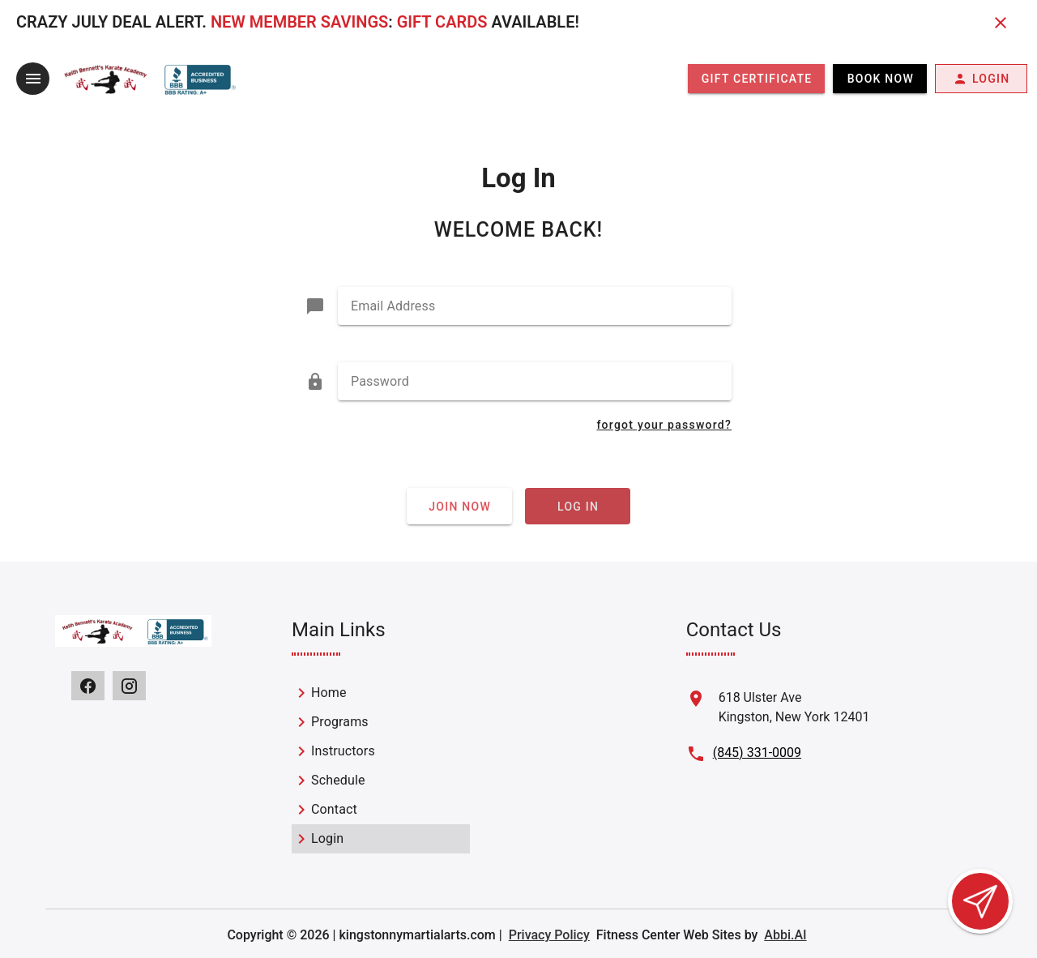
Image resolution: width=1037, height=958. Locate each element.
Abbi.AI (785, 935)
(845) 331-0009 (757, 752)
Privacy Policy (549, 935)
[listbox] (381, 766)
